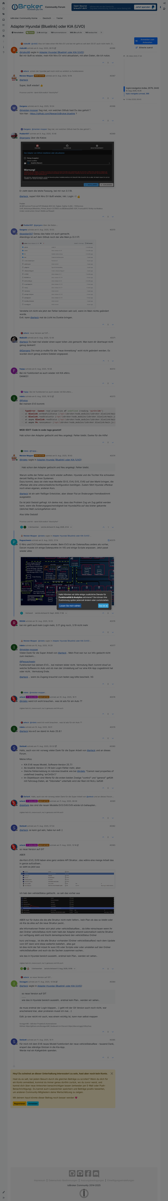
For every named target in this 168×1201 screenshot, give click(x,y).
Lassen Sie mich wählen (70, 606)
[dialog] (84, 600)
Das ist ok (103, 606)
